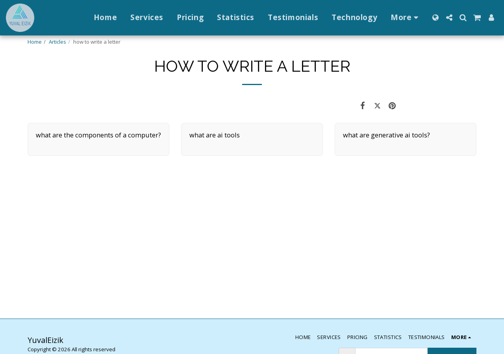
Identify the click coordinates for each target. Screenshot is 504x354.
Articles (57, 41)
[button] (449, 17)
